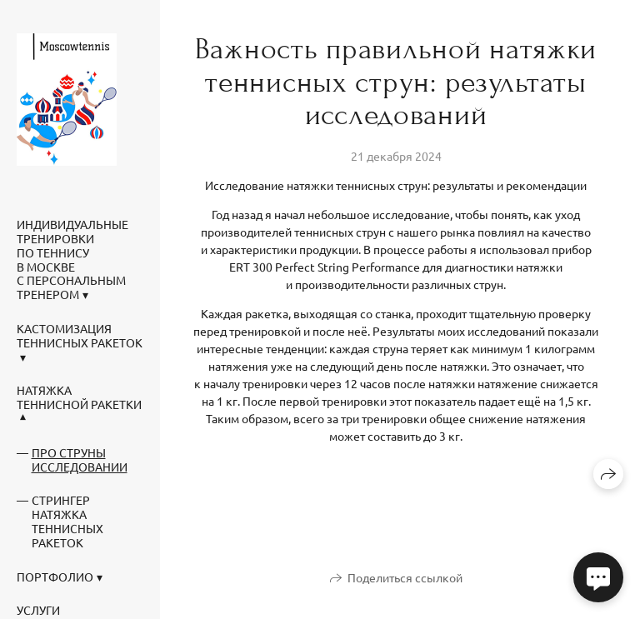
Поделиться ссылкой (405, 577)
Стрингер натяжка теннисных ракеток (67, 520)
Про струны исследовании (80, 459)
